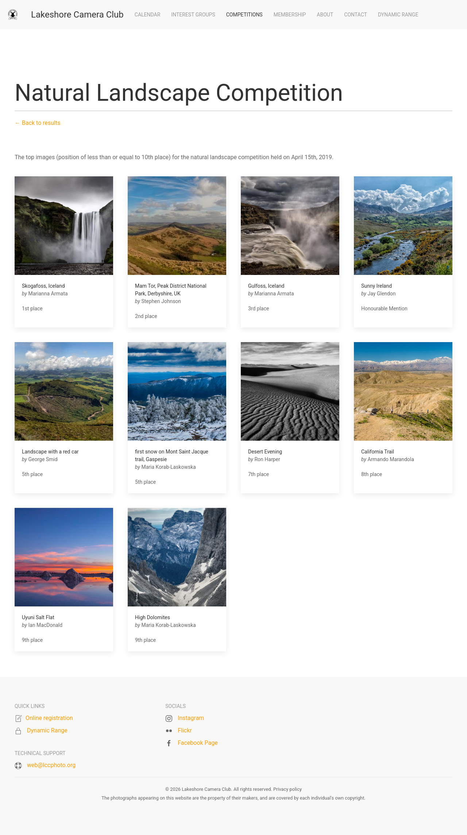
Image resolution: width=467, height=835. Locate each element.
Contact (355, 15)
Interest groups (193, 15)
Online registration (49, 718)
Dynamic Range (398, 15)
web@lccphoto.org (51, 765)
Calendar (148, 15)
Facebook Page (198, 742)
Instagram (191, 718)
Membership (290, 15)
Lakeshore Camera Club (77, 14)
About (325, 15)
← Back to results (37, 122)
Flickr (185, 730)
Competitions (244, 15)
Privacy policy (287, 789)
